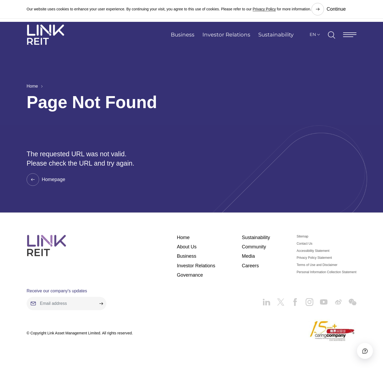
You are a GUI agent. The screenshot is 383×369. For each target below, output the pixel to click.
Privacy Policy (264, 8)
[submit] (101, 303)
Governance (190, 275)
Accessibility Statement (313, 251)
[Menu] (349, 38)
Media (248, 256)
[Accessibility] (364, 350)
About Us (187, 247)
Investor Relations (226, 38)
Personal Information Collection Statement (326, 272)
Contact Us (304, 244)
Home (32, 86)
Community (254, 247)
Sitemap (302, 237)
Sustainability (276, 38)
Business (182, 38)
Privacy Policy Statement (314, 258)
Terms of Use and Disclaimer (317, 265)
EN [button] (313, 38)
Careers (250, 266)
